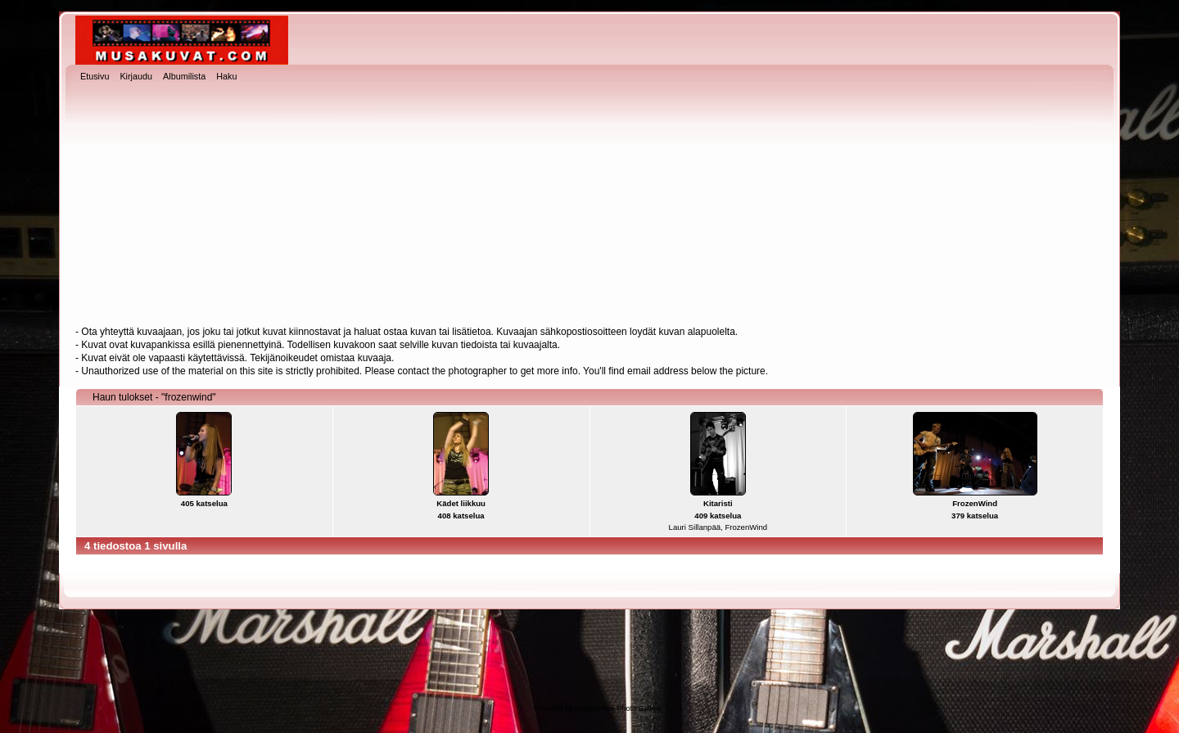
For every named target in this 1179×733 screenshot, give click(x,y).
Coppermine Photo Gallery (618, 708)
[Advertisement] (589, 205)
